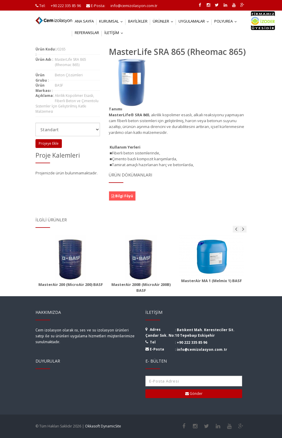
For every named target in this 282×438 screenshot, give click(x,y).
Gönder (194, 393)
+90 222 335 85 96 (192, 342)
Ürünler (164, 21)
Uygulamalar (195, 21)
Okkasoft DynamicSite (103, 426)
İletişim (115, 32)
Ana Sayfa (84, 21)
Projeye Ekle (49, 143)
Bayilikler (137, 21)
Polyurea (226, 21)
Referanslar (87, 32)
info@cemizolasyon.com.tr (202, 349)
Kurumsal (112, 21)
